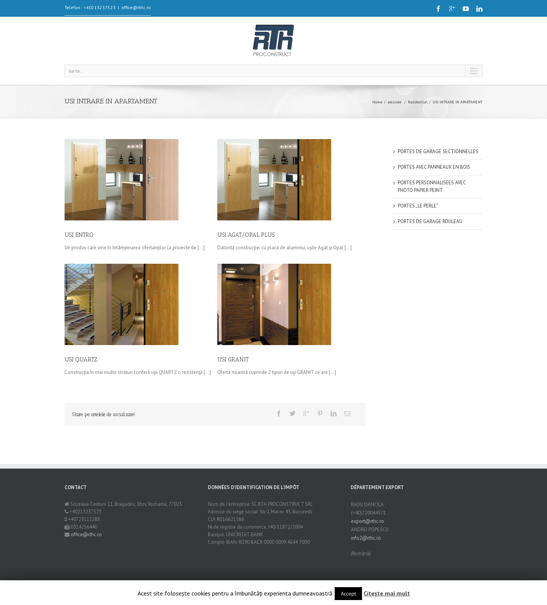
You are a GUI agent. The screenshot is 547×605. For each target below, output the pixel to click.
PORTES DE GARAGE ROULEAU (430, 221)
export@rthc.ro (367, 521)
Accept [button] (348, 593)
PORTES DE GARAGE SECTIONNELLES (438, 151)
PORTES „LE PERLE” (418, 206)
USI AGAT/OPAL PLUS (245, 234)
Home (377, 102)
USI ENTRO (79, 234)
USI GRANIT (230, 359)
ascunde (394, 102)
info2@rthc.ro (366, 538)
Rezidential (417, 102)
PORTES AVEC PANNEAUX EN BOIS (434, 167)
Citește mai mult (387, 593)
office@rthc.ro (136, 7)
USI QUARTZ (84, 357)
